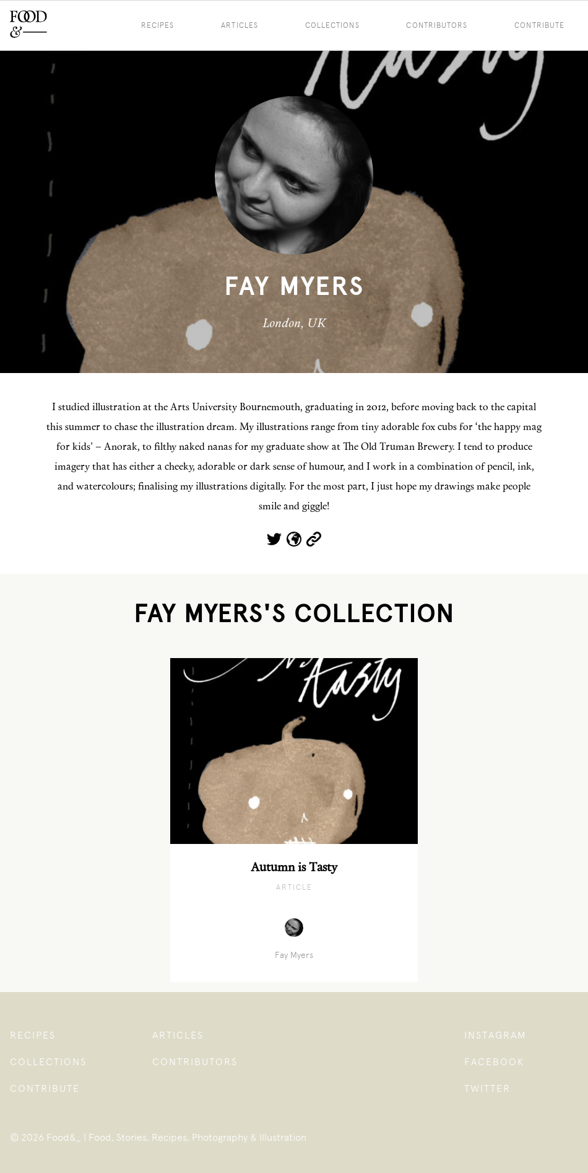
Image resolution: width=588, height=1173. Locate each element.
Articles (239, 25)
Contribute (45, 1088)
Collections (332, 25)
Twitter (487, 1088)
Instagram (495, 1035)
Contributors (436, 25)
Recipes (158, 25)
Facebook (494, 1062)
